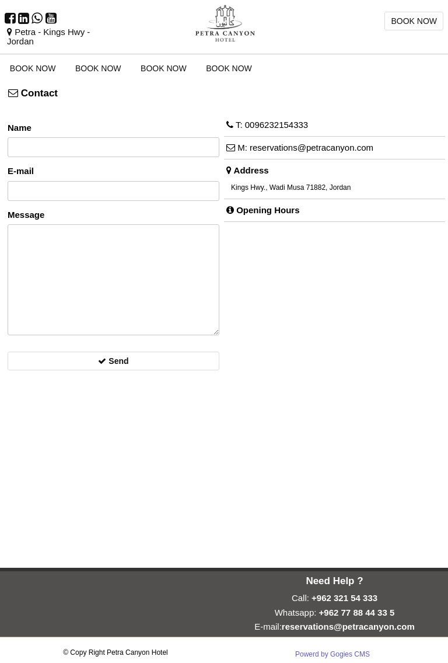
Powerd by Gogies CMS (332, 654)
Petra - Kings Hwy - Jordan (48, 37)
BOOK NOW (414, 21)
